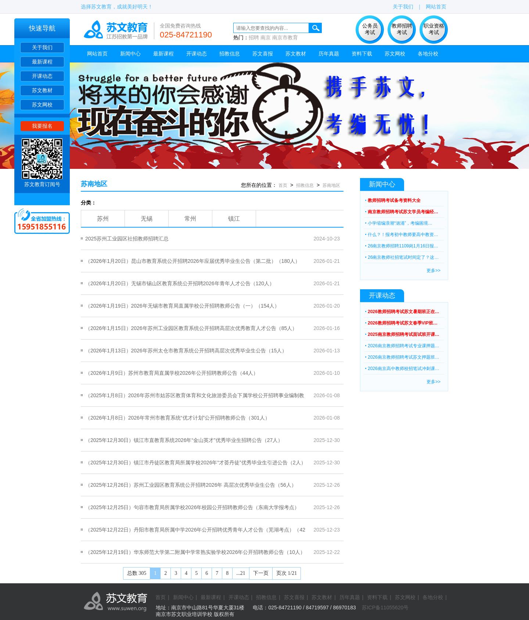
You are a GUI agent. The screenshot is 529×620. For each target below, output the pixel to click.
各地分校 (428, 54)
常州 (190, 218)
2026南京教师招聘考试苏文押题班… (403, 357)
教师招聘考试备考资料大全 (394, 200)
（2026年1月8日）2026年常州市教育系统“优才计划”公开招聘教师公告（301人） (177, 418)
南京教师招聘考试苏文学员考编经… (403, 211)
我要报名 (42, 126)
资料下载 (362, 54)
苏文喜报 (262, 54)
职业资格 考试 (434, 29)
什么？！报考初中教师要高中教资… (403, 234)
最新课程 (42, 62)
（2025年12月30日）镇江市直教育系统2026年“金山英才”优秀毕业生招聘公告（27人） (184, 440)
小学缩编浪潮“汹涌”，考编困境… (400, 223)
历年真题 (329, 54)
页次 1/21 (286, 573)
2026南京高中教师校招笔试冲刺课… (403, 368)
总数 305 (137, 573)
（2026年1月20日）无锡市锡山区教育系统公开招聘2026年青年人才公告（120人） (179, 283)
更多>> (433, 270)
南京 (265, 37)
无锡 (146, 218)
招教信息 (229, 54)
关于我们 (42, 47)
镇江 (234, 218)
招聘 (254, 37)
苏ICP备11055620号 (385, 607)
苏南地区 (94, 184)
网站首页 (436, 7)
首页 (282, 185)
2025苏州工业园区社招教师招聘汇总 (127, 239)
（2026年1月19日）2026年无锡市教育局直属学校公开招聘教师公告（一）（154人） (182, 306)
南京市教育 (285, 37)
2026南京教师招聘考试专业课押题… (403, 345)
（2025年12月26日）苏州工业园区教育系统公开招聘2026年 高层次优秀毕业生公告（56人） (190, 485)
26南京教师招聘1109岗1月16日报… (403, 246)
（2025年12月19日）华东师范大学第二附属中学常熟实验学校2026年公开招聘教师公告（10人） (195, 552)
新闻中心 (130, 54)
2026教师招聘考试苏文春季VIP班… (403, 323)
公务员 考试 (370, 29)
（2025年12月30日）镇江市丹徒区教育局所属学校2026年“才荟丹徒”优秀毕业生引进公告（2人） (195, 462)
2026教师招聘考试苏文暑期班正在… (403, 311)
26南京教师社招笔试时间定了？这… (403, 257)
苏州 (103, 218)
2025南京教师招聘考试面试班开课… (403, 334)
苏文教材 (42, 90)
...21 (240, 573)
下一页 (261, 573)
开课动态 (42, 76)
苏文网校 (42, 105)
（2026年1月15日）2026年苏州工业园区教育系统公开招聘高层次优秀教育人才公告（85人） (191, 328)
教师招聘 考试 (402, 29)
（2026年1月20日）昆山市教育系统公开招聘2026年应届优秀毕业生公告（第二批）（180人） (192, 261)
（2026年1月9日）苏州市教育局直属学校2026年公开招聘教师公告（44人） (171, 373)
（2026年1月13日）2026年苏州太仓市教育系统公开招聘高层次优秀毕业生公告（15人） (186, 350)
